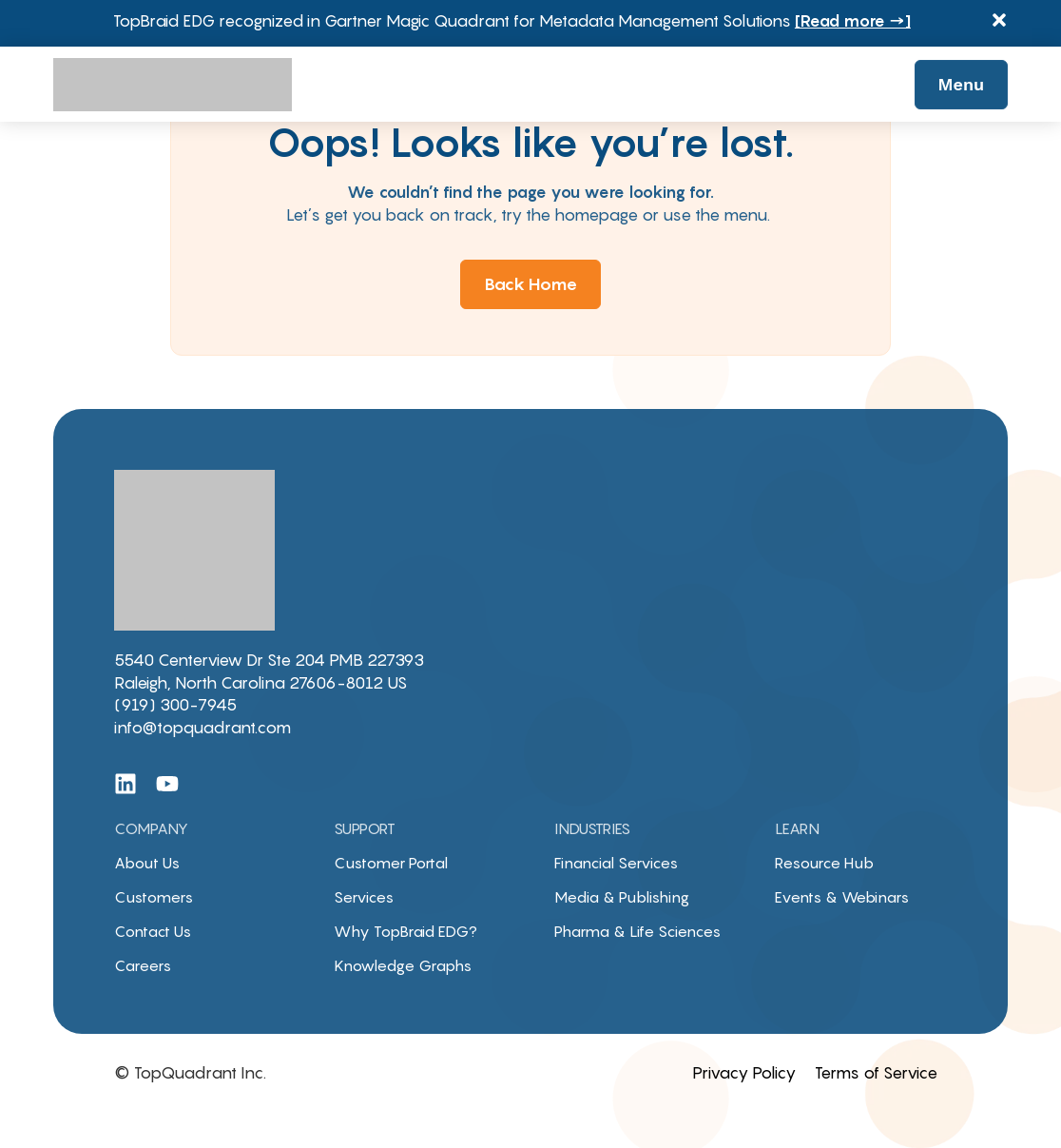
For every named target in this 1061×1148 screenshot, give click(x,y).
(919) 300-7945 (175, 704)
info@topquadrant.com (202, 727)
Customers (153, 896)
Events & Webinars (842, 896)
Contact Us (152, 931)
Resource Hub (824, 862)
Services (364, 896)
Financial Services (616, 862)
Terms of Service (876, 1072)
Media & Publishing (621, 896)
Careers (142, 965)
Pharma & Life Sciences (637, 931)
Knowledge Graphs (403, 965)
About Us (147, 862)
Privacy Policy (744, 1072)
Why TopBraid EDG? (405, 931)
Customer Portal (391, 862)
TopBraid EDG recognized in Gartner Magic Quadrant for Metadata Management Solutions (512, 20)
